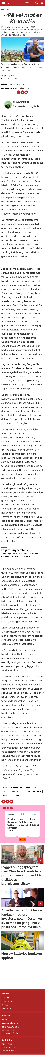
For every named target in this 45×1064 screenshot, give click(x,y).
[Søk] (36, 2)
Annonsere (6, 1008)
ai (4, 792)
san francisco (34, 792)
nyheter (7, 796)
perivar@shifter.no (10, 1050)
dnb (36, 788)
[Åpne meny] (42, 3)
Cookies (5, 1005)
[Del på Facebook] (18, 92)
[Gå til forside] (6, 2)
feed (28, 788)
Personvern (7, 1001)
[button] (42, 809)
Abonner (27, 3)
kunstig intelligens (12, 788)
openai (18, 796)
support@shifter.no (10, 1023)
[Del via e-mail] (26, 92)
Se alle (22, 839)
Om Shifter (6, 997)
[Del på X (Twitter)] (22, 92)
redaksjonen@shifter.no (12, 1033)
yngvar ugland (16, 792)
